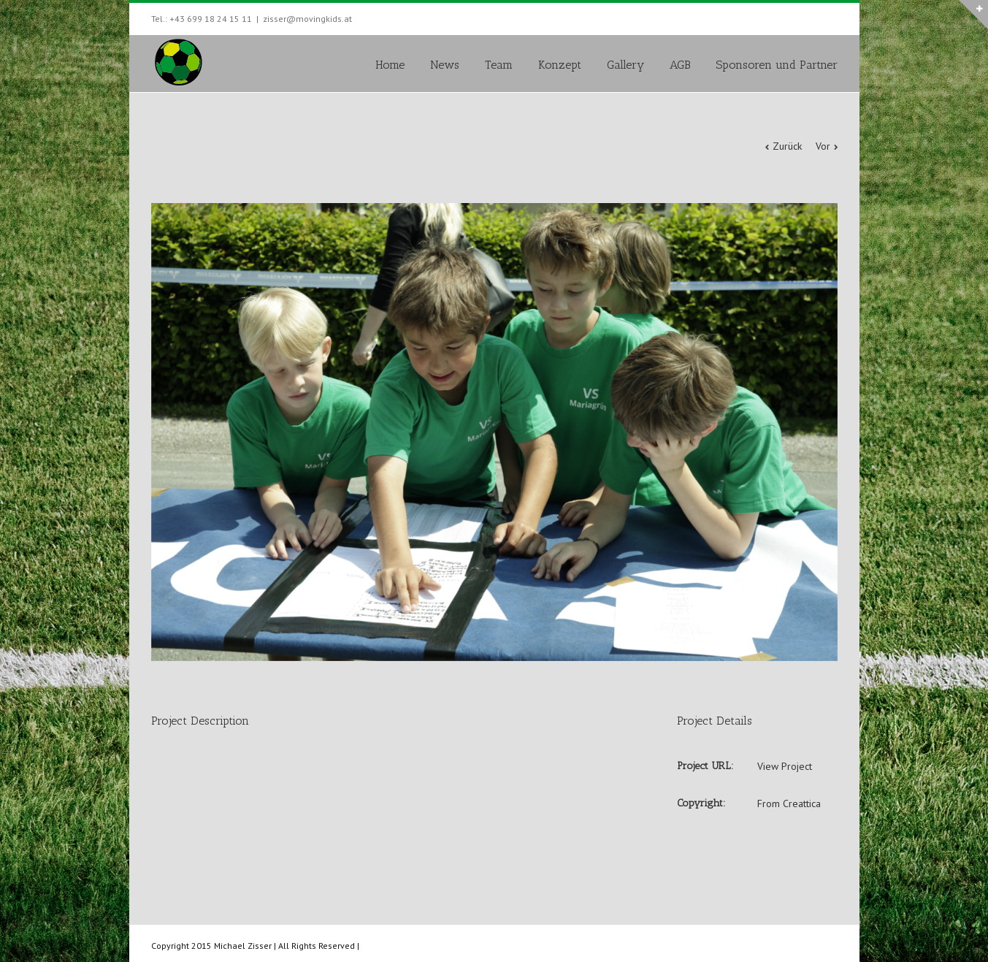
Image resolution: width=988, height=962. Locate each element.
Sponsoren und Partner (777, 65)
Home (390, 65)
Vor (823, 146)
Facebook (834, 17)
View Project (784, 766)
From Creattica (789, 803)
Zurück (787, 146)
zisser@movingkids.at (307, 18)
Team (499, 65)
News (444, 65)
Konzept (559, 65)
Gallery (625, 65)
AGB (680, 65)
